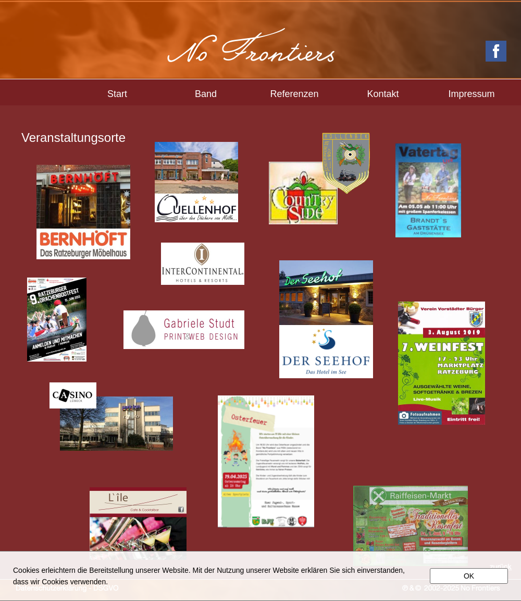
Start (117, 94)
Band (206, 94)
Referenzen (294, 94)
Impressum (471, 94)
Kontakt (383, 94)
